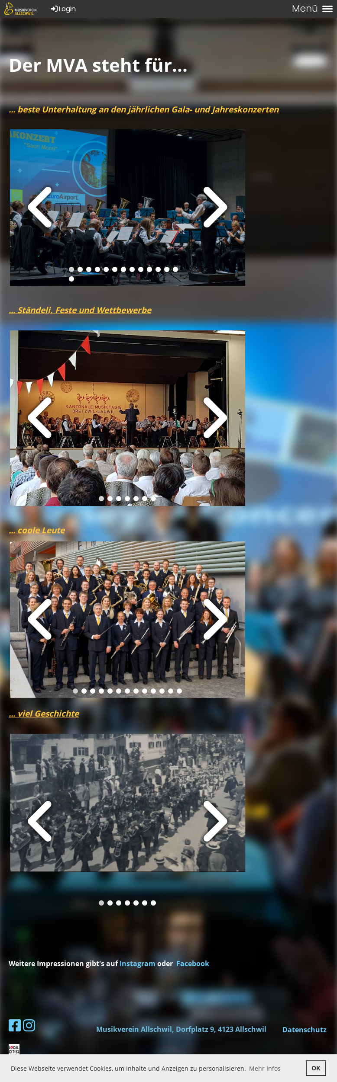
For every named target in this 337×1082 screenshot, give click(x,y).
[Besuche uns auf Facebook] (15, 1025)
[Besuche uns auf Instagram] (29, 1025)
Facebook (192, 963)
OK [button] (315, 1068)
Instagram (138, 963)
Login (62, 9)
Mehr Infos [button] (265, 1068)
